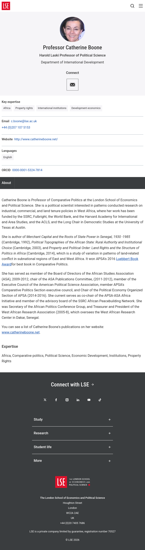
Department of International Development (72, 62)
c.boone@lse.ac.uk (24, 121)
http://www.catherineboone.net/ (36, 139)
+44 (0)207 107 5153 (16, 127)
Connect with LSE (72, 384)
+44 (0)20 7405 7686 (72, 523)
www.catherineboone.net (21, 332)
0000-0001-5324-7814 (27, 170)
